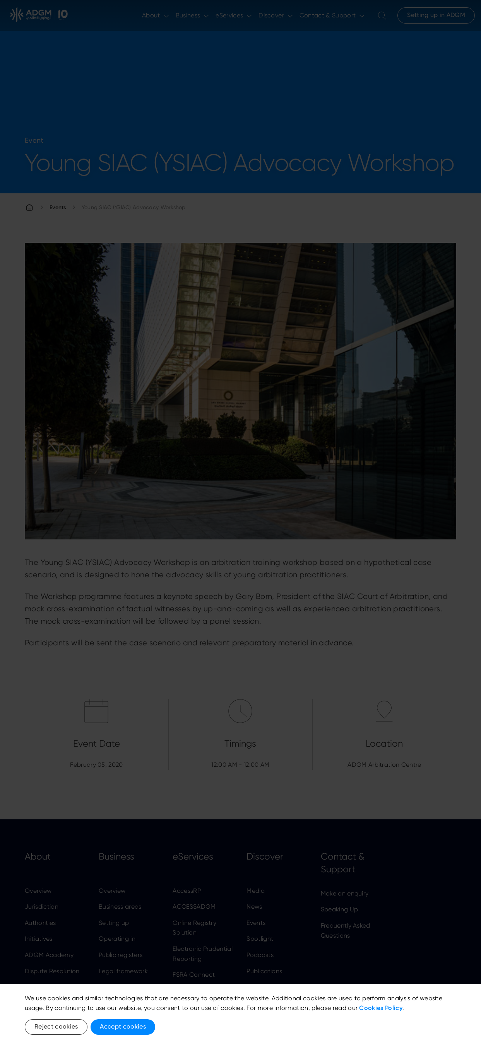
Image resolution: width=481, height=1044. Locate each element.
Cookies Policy (380, 1008)
